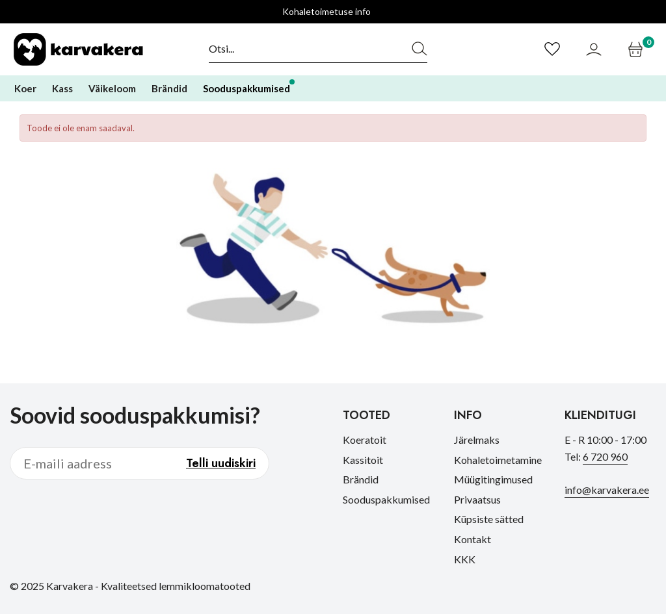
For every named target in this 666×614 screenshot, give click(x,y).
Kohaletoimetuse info (326, 11)
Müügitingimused (493, 479)
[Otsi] (303, 48)
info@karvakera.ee (607, 489)
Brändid (361, 479)
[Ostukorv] (637, 49)
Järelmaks (477, 439)
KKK (464, 559)
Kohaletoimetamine (498, 460)
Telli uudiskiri (221, 463)
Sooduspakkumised (386, 499)
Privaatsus (477, 499)
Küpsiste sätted (489, 519)
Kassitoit (363, 460)
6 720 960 (605, 456)
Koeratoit (364, 439)
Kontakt (472, 539)
